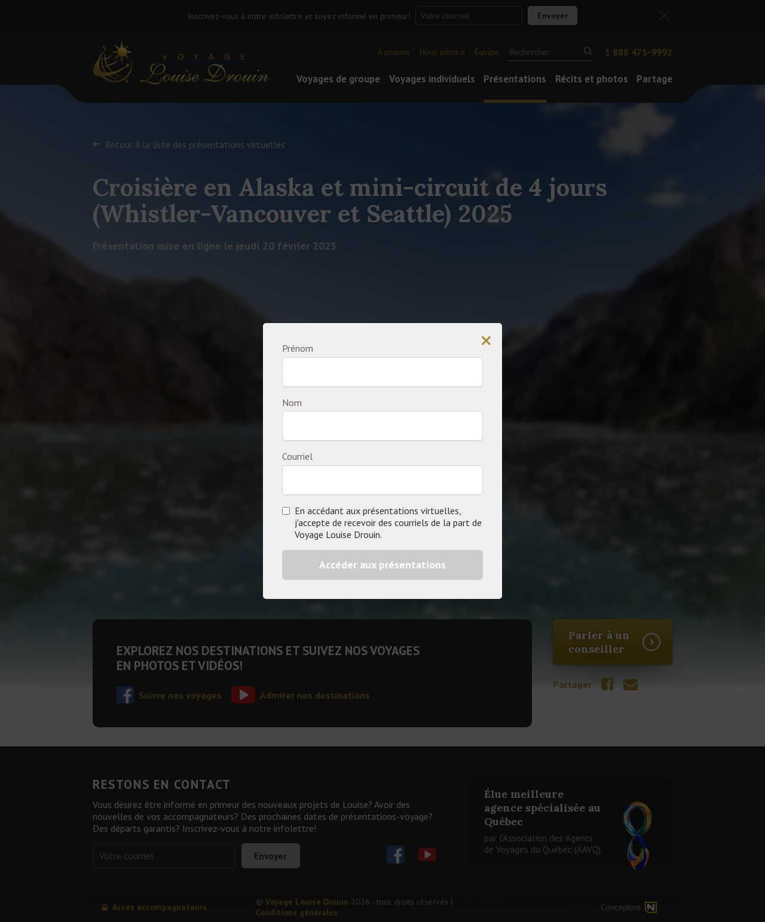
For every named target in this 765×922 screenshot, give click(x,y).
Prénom (297, 348)
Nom (292, 402)
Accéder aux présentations (382, 564)
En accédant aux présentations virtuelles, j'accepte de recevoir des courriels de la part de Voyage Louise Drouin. (388, 522)
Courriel (297, 456)
